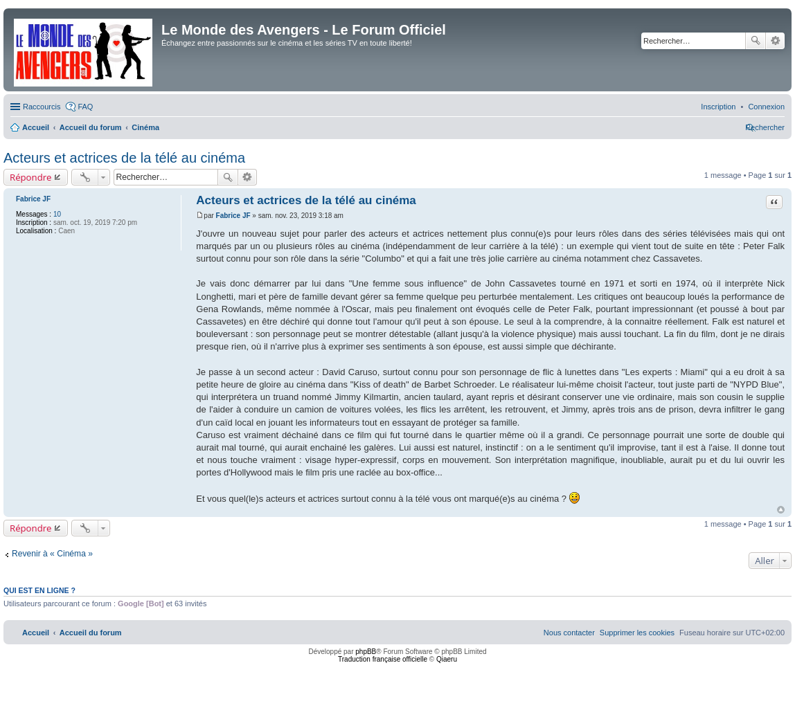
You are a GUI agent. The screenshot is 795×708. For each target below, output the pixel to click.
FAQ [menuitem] (85, 106)
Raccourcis (41, 106)
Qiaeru (446, 659)
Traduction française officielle (382, 659)
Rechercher (755, 41)
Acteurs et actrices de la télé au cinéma (124, 157)
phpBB (365, 651)
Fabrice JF (33, 199)
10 (57, 214)
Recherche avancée (775, 41)
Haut (781, 510)
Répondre (31, 177)
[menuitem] (766, 106)
